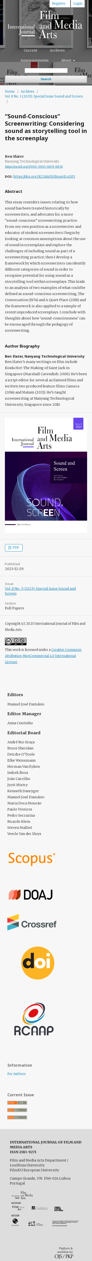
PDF (15, 548)
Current (30, 50)
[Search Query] (46, 70)
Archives (57, 50)
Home (10, 91)
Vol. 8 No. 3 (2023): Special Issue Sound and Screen (44, 96)
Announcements (34, 60)
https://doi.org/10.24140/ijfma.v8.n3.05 (44, 176)
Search (46, 79)
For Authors (16, 1074)
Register (59, 3)
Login (77, 3)
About (66, 60)
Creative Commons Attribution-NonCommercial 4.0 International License (43, 656)
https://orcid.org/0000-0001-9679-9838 (34, 166)
